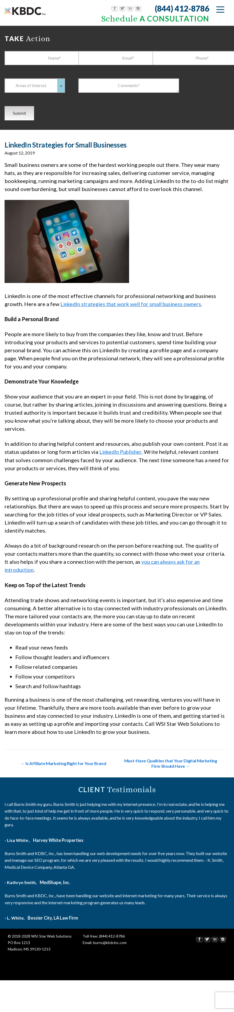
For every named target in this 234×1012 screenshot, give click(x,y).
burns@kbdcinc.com (110, 942)
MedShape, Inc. (55, 881)
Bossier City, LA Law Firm (53, 917)
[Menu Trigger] (220, 9)
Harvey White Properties (58, 839)
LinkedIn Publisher (121, 451)
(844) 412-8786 (181, 8)
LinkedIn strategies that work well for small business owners (133, 304)
